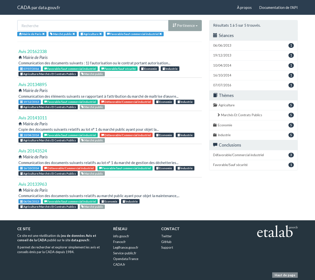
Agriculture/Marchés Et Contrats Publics (48, 73)
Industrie (170, 68)
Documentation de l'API (278, 7)
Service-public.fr (124, 253)
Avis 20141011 (32, 117)
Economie (149, 68)
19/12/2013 (29, 101)
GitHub (166, 242)
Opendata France (125, 259)
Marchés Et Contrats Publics (255, 115)
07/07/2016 (29, 68)
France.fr (119, 242)
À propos (244, 7)
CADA (24, 7)
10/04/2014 (29, 135)
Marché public (92, 73)
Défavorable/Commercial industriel (126, 101)
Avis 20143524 (32, 150)
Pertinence (185, 25)
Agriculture (253, 105)
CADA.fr (119, 264)
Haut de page (285, 275)
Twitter (166, 236)
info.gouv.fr (121, 236)
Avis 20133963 (32, 184)
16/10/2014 (29, 168)
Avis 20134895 (32, 84)
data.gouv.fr (49, 7)
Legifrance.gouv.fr (125, 247)
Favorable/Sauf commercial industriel (70, 68)
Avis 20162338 (32, 51)
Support (167, 247)
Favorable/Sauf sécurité (118, 68)
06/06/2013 (29, 201)
